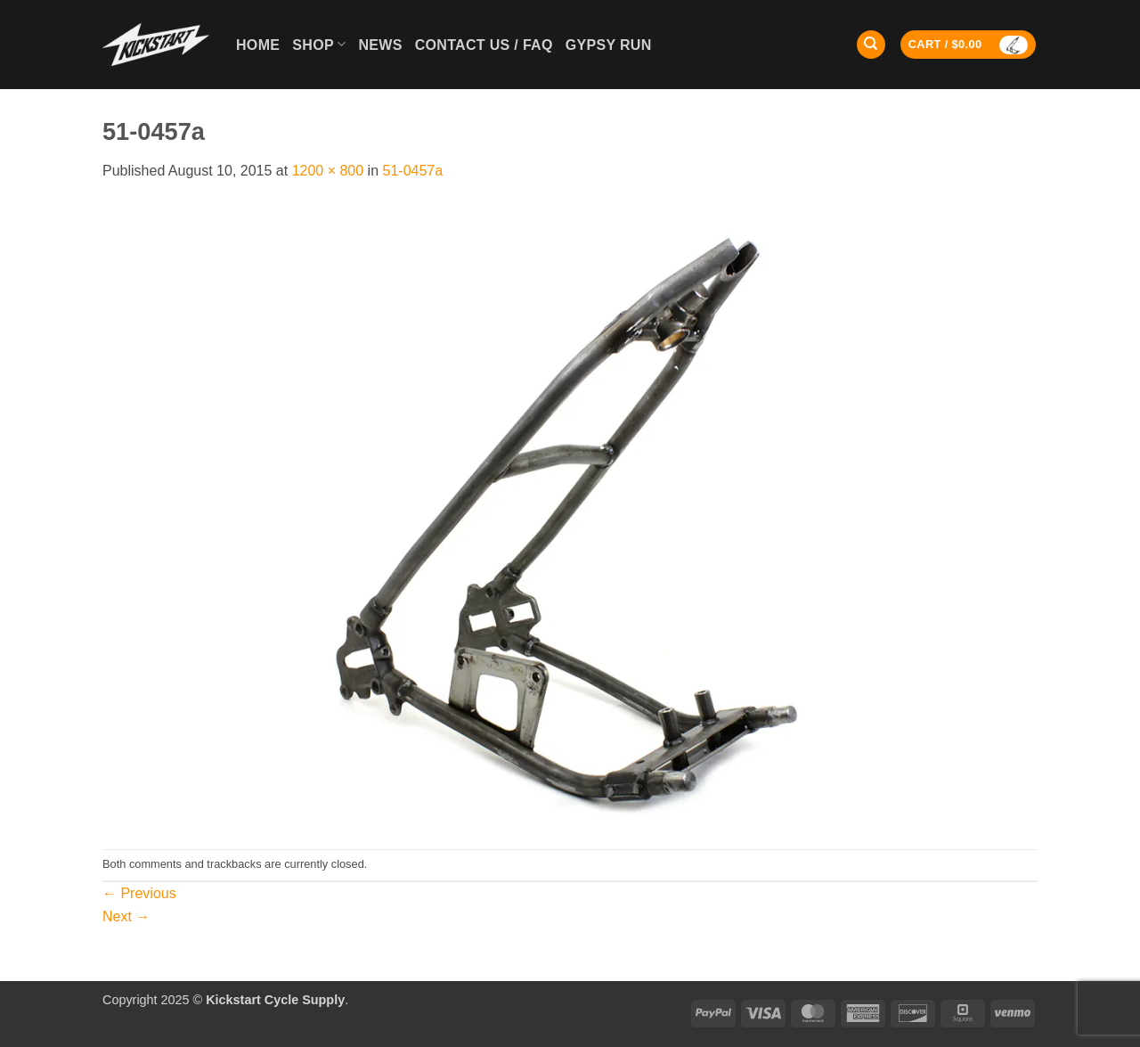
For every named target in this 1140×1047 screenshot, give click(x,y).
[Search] (871, 45)
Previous (139, 893)
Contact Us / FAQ (484, 45)
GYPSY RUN (609, 45)
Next (126, 916)
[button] (968, 45)
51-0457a (413, 170)
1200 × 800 (328, 170)
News (380, 45)
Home (258, 45)
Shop (319, 44)
